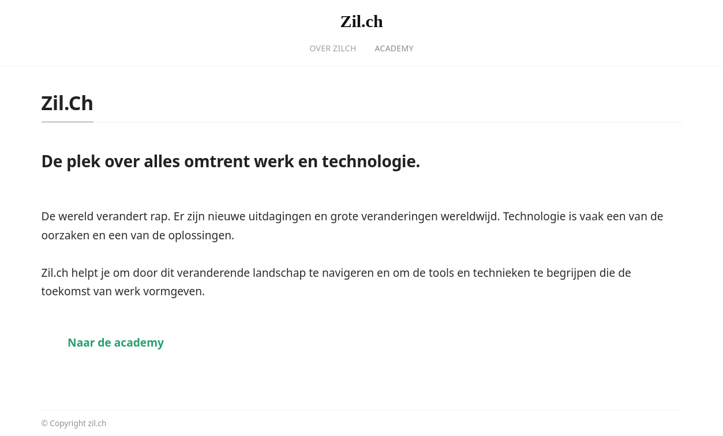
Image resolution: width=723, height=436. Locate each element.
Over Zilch (332, 48)
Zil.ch (361, 21)
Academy (394, 48)
